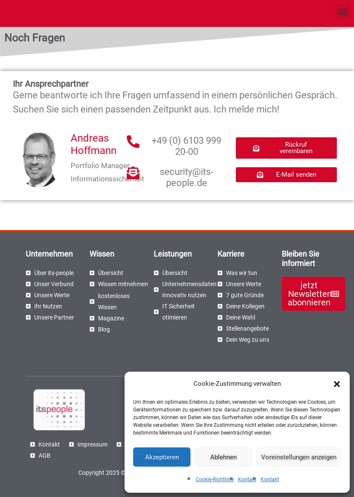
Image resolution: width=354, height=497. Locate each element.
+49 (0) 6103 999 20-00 (186, 146)
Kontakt (247, 479)
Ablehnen (223, 457)
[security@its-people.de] (133, 172)
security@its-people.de (186, 177)
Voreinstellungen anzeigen (298, 457)
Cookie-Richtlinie (215, 479)
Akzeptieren (162, 457)
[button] (337, 384)
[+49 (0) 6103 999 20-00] (133, 141)
